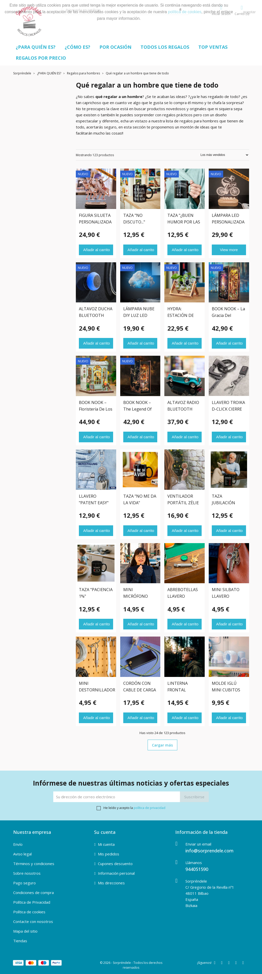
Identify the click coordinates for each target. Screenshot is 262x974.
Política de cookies (29, 911)
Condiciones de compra (33, 892)
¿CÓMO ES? (77, 47)
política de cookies (184, 12)
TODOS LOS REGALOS (165, 47)
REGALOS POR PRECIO (41, 58)
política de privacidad (149, 807)
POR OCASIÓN (115, 47)
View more (229, 250)
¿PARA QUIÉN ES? (36, 47)
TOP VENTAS (213, 47)
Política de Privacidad (31, 902)
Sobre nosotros (27, 873)
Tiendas (20, 940)
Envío (18, 844)
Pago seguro (24, 882)
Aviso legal (22, 853)
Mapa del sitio (25, 931)
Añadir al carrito (96, 250)
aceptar (249, 12)
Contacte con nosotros (33, 921)
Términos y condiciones (33, 863)
